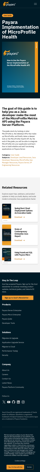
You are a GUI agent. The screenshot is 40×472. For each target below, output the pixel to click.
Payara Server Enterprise (11, 310)
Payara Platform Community (13, 387)
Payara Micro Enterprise (11, 315)
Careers (5, 374)
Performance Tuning (10, 351)
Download (20, 217)
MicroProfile (24, 160)
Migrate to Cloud (8, 347)
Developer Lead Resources (20, 157)
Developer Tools (8, 323)
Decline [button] (29, 467)
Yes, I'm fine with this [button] (15, 467)
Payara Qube (7, 319)
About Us (5, 370)
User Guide (15, 155)
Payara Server (23, 163)
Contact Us (6, 379)
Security (5, 355)
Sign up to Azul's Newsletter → (18, 298)
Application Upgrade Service (13, 342)
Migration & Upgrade (10, 338)
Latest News (7, 383)
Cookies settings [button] (20, 461)
